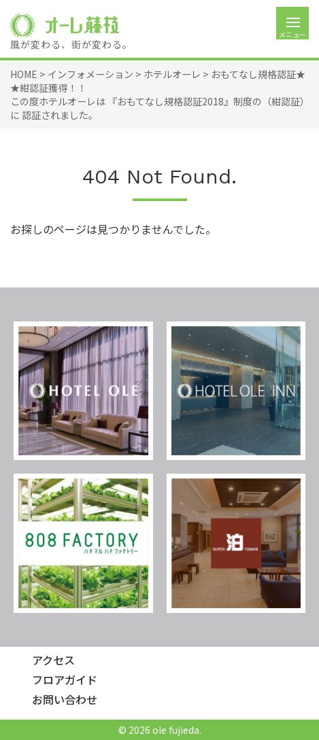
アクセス (53, 660)
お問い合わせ (64, 699)
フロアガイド (64, 679)
